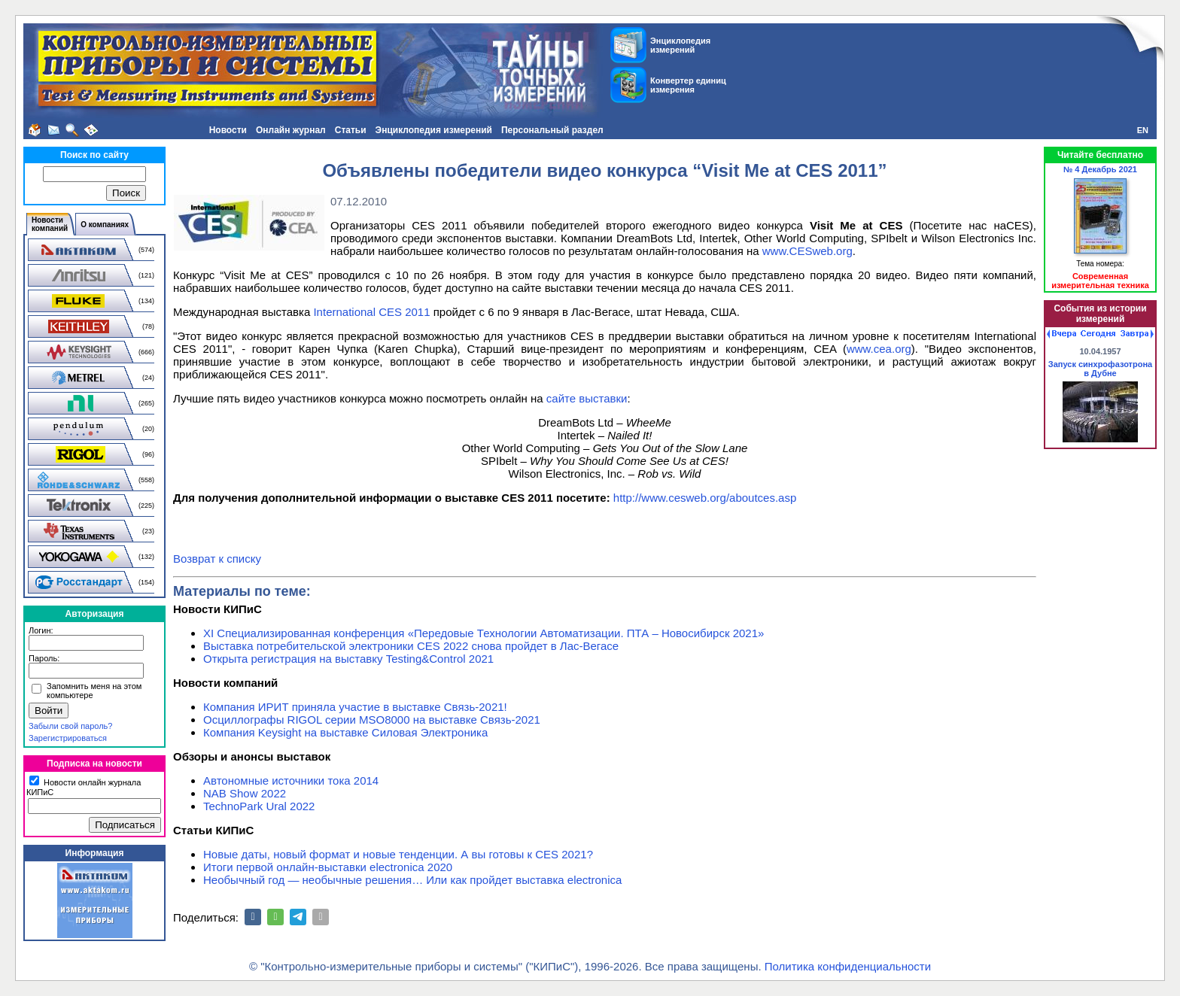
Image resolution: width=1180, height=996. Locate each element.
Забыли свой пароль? (70, 725)
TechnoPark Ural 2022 (259, 806)
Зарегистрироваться (68, 737)
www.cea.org (879, 348)
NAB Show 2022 (244, 793)
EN (1142, 130)
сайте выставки (587, 398)
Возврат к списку (217, 558)
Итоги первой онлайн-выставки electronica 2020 (327, 867)
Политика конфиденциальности (848, 966)
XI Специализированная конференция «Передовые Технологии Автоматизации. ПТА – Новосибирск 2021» (483, 633)
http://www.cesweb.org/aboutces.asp (704, 497)
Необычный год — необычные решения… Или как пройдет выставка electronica (412, 879)
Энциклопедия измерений (434, 130)
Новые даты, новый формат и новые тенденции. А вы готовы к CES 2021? (398, 854)
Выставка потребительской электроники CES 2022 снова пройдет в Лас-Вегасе (411, 645)
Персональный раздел (552, 130)
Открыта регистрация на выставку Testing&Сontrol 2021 (348, 658)
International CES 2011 (371, 311)
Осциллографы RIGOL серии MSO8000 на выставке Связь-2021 (371, 719)
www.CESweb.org (807, 250)
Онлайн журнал (291, 130)
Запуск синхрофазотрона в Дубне (1100, 369)
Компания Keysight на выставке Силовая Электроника (345, 732)
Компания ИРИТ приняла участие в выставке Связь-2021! (355, 706)
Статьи (350, 130)
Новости (228, 130)
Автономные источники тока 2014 (291, 780)
